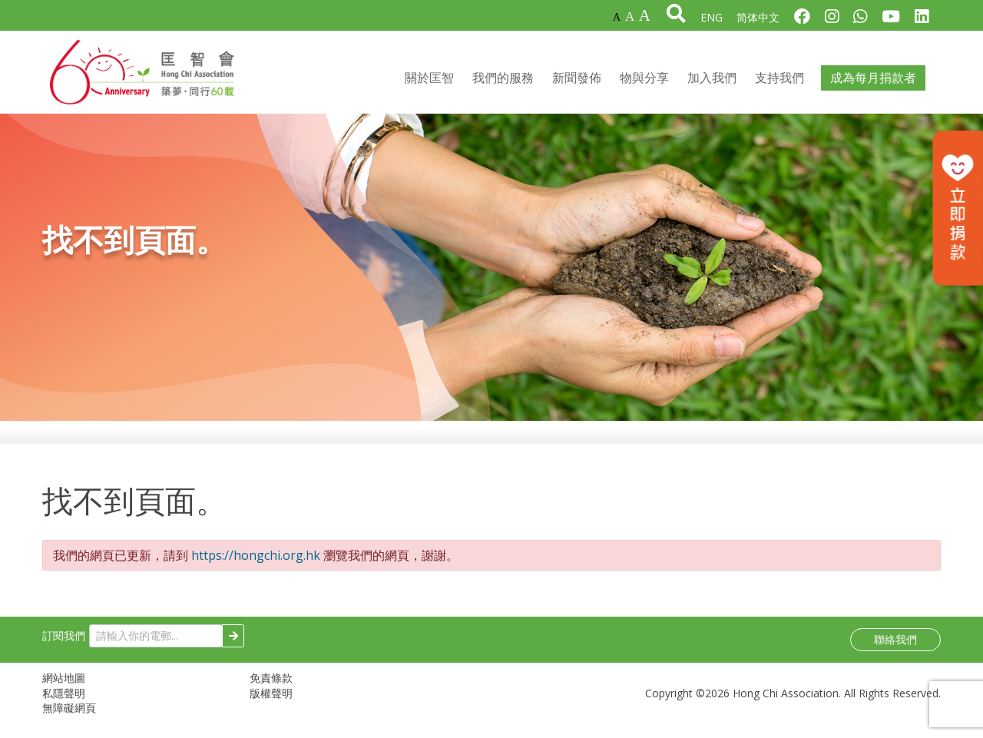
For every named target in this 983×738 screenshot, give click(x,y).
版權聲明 (271, 699)
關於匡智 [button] (429, 81)
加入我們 (711, 81)
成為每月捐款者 (873, 81)
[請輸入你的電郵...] (156, 642)
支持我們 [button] (779, 81)
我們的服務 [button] (503, 81)
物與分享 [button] (644, 81)
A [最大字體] (644, 15)
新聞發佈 (576, 81)
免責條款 (271, 684)
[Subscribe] (233, 642)
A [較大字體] (630, 16)
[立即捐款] (957, 208)
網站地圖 (63, 684)
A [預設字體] (617, 17)
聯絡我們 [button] (895, 646)
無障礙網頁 (69, 714)
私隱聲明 (63, 699)
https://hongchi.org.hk (255, 561)
